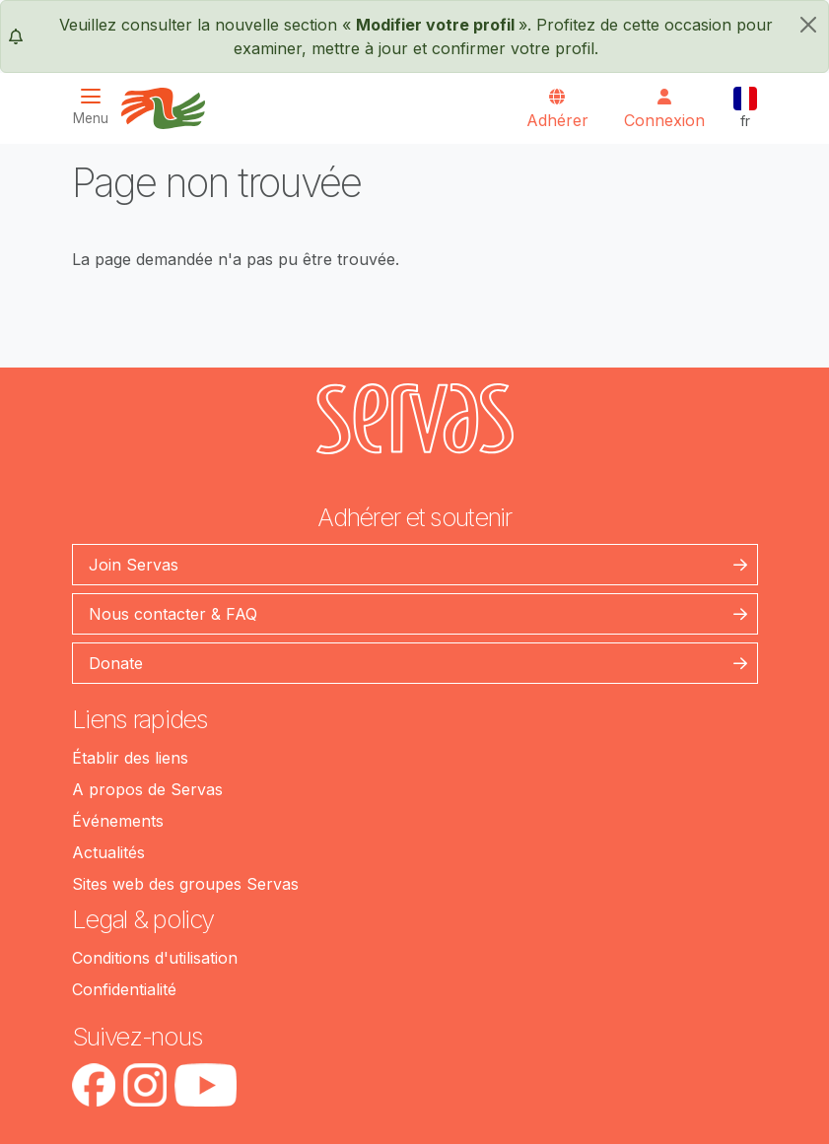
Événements (118, 821)
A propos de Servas (147, 789)
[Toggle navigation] (96, 107)
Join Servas (133, 564)
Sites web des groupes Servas (185, 884)
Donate (116, 663)
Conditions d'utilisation (155, 958)
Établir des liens (130, 758)
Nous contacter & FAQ (173, 614)
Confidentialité (124, 989)
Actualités (108, 852)
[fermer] (808, 24)
